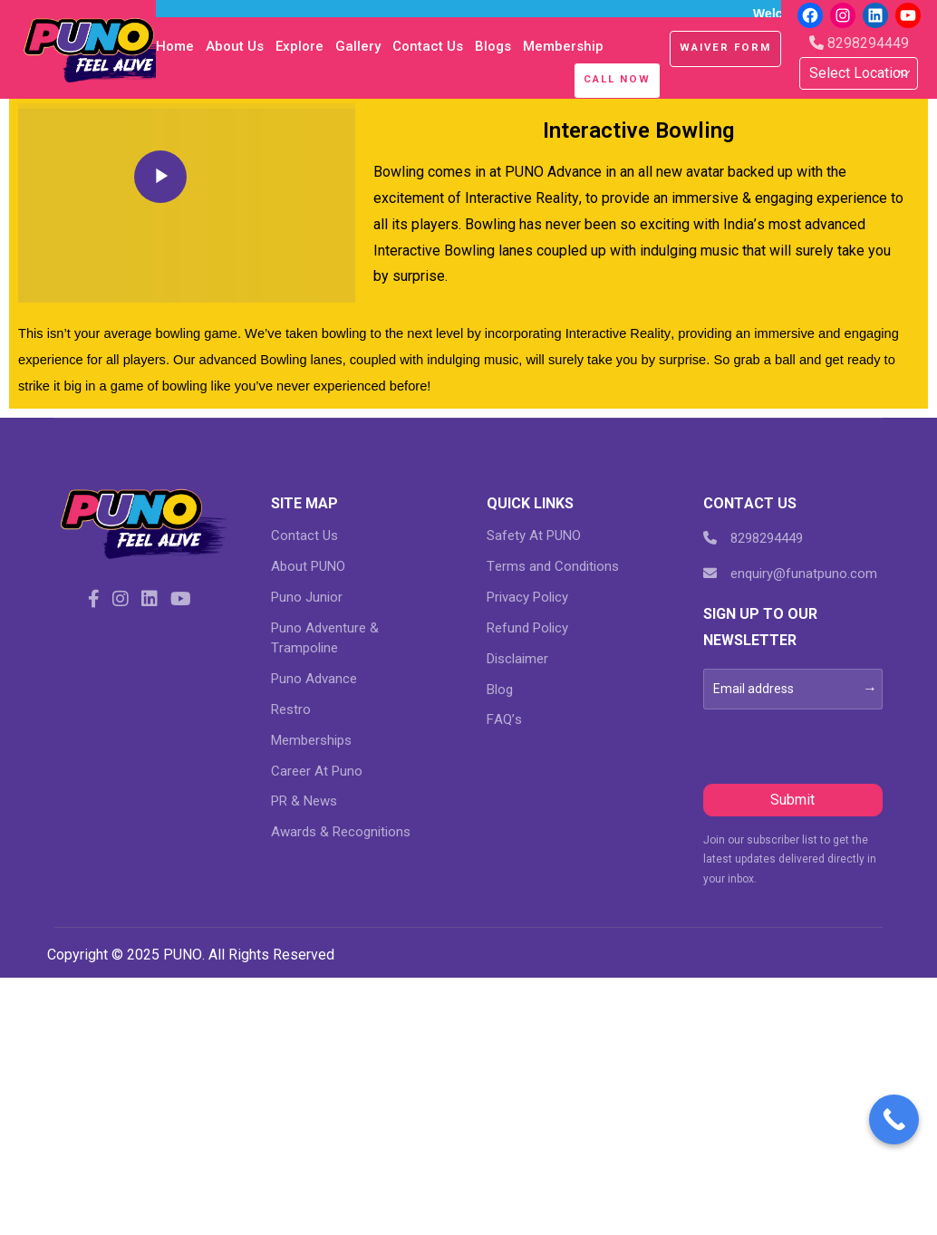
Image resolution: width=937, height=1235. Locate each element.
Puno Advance (314, 679)
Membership (563, 46)
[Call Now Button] (894, 1119)
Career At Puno (316, 771)
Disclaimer (517, 659)
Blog (500, 689)
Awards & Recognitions (341, 832)
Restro (291, 709)
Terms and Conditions (553, 566)
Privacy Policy (527, 597)
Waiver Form (725, 47)
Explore (299, 46)
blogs (493, 46)
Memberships (311, 740)
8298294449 (859, 43)
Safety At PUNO (534, 535)
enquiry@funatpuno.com (790, 573)
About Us (235, 46)
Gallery (358, 46)
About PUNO (308, 566)
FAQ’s (504, 719)
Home (175, 46)
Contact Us (427, 46)
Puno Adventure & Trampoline (325, 638)
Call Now (617, 78)
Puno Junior (307, 597)
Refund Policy (527, 628)
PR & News (304, 801)
